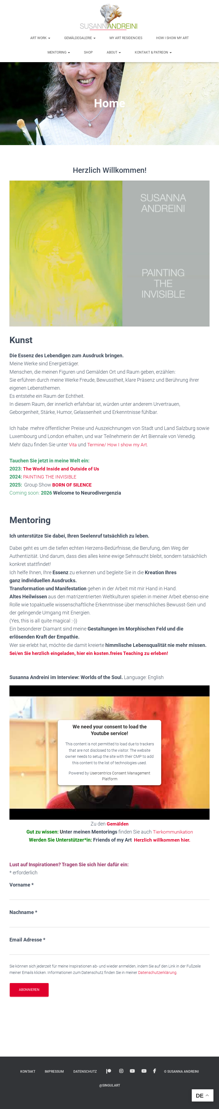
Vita (74, 444)
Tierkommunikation (172, 832)
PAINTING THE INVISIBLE (51, 477)
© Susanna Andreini (181, 1071)
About (114, 52)
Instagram (121, 1071)
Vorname (21, 885)
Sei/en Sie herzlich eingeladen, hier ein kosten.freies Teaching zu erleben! (92, 653)
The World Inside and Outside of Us (62, 469)
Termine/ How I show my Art (119, 444)
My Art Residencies (125, 38)
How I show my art (172, 38)
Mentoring (59, 52)
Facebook (154, 1071)
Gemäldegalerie (80, 38)
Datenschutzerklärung (157, 972)
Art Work (40, 38)
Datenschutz (85, 1071)
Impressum (54, 1071)
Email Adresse (27, 940)
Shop (88, 52)
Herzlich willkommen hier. (162, 840)
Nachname (23, 912)
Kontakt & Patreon (153, 52)
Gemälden (117, 824)
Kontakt (27, 1071)
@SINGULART (109, 1085)
